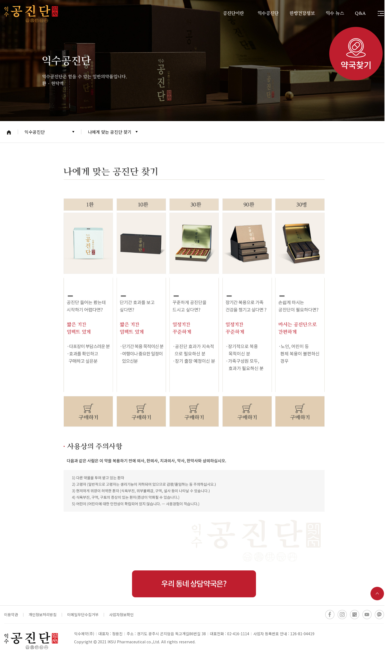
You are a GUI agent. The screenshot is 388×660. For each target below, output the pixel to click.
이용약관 (11, 614)
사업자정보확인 (121, 614)
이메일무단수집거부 (83, 614)
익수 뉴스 (335, 13)
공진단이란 (233, 13)
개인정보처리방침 (43, 614)
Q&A (360, 13)
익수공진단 (268, 13)
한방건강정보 (302, 13)
